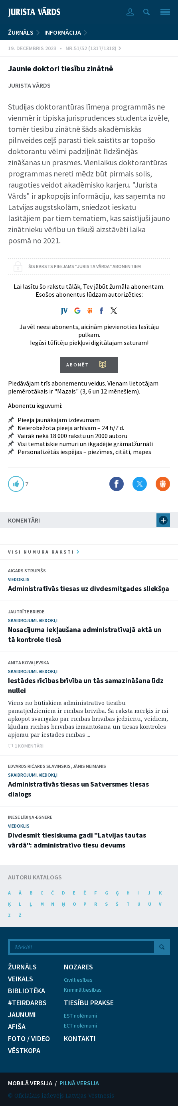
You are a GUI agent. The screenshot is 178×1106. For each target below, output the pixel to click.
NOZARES (78, 967)
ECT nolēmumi (80, 1025)
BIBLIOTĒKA (26, 991)
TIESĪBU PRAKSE (89, 1003)
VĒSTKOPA (24, 1051)
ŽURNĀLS (21, 32)
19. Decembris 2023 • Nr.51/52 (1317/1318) (64, 48)
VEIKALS (20, 979)
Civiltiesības (78, 979)
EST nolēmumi (80, 1015)
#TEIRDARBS (27, 1003)
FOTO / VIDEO (29, 1039)
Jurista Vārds (29, 85)
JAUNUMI (22, 1015)
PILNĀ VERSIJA (79, 1083)
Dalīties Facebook (116, 484)
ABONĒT (77, 365)
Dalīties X (140, 484)
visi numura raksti (43, 552)
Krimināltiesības (83, 989)
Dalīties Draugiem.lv (163, 484)
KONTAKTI (80, 1039)
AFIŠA (17, 1027)
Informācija (62, 32)
